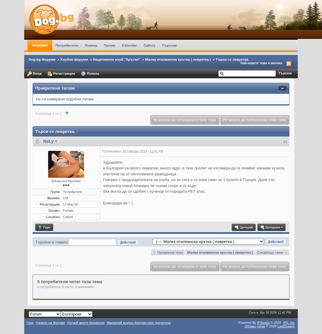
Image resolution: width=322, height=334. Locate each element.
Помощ (91, 45)
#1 (285, 142)
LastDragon (285, 326)
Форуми (40, 45)
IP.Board (263, 322)
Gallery (149, 45)
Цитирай (243, 227)
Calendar (129, 45)
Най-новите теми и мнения (261, 63)
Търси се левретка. (232, 59)
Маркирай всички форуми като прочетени (139, 322)
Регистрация (61, 73)
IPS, (288, 322)
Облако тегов (255, 326)
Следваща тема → (272, 252)
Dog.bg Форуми (42, 59)
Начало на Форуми (50, 322)
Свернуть (282, 88)
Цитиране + (271, 227)
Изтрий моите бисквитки (86, 322)
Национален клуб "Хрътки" (116, 59)
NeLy (48, 141)
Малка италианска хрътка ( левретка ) (177, 59)
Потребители (67, 45)
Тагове (109, 45)
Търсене (169, 45)
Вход (34, 73)
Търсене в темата (52, 242)
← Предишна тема (168, 252)
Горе (44, 227)
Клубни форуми (74, 59)
